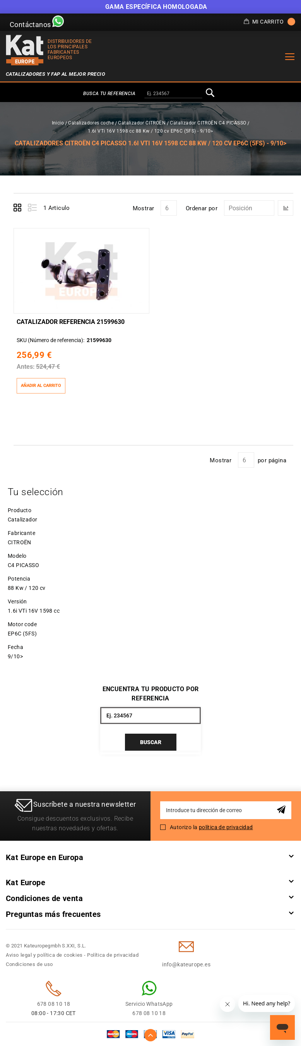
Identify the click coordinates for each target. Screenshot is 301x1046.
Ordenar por (201, 208)
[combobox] (173, 94)
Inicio (58, 123)
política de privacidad (226, 827)
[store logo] (25, 50)
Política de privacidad (113, 955)
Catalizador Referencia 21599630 (71, 321)
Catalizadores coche (91, 123)
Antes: (26, 366)
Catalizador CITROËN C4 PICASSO (208, 123)
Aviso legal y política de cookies (44, 955)
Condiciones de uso (29, 964)
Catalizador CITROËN (142, 123)
